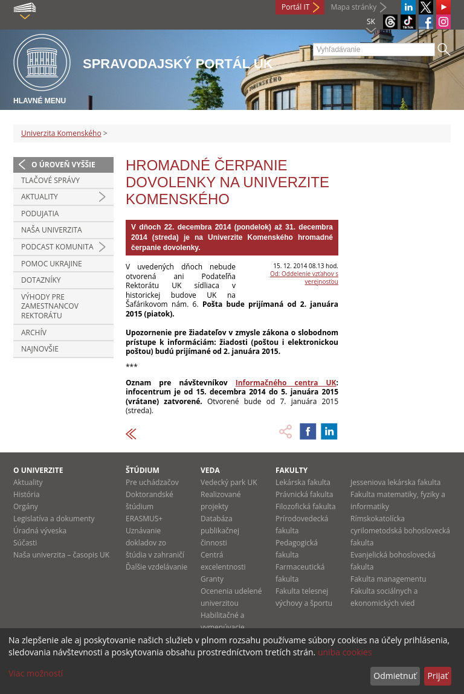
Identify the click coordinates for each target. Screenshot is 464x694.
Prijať (437, 675)
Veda (210, 470)
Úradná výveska (39, 530)
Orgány (25, 506)
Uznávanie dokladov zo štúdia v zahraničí (155, 542)
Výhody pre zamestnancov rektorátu (50, 306)
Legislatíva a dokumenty (54, 518)
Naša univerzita (51, 230)
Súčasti (25, 543)
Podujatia (40, 213)
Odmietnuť (394, 675)
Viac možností (35, 673)
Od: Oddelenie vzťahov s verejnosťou (304, 277)
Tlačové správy (50, 180)
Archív (34, 332)
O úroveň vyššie (63, 164)
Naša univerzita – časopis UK (61, 555)
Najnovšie (40, 349)
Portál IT (295, 7)
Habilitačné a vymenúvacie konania (223, 627)
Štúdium (143, 470)
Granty (212, 579)
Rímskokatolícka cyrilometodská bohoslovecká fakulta (400, 530)
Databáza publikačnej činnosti (220, 530)
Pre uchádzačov (152, 482)
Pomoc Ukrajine (51, 264)
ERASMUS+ (144, 518)
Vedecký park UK (229, 482)
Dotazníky (41, 280)
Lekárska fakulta (303, 482)
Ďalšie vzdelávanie (156, 567)
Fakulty (292, 470)
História (26, 494)
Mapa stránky (353, 7)
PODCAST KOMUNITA (57, 247)
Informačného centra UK (286, 383)
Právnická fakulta (304, 494)
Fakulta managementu (388, 579)
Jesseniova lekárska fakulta (395, 482)
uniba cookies (345, 652)
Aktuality (39, 196)
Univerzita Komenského (61, 133)
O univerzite (38, 470)
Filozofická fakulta (306, 506)
